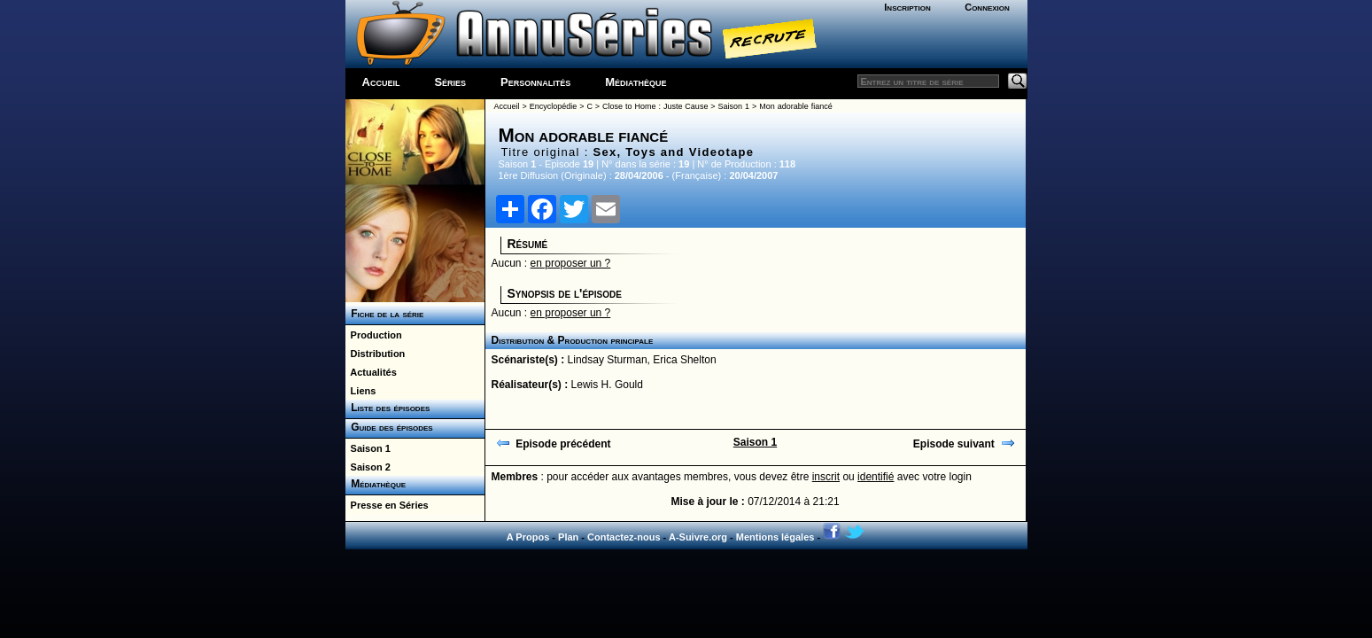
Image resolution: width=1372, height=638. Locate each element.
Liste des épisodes (387, 407)
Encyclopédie (553, 106)
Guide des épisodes (389, 427)
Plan (568, 537)
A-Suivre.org (698, 537)
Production (373, 335)
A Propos (528, 537)
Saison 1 (368, 448)
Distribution (375, 353)
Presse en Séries (387, 505)
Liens (360, 390)
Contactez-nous (624, 537)
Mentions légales (775, 537)
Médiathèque (635, 82)
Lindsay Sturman (607, 360)
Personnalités (535, 82)
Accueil (381, 82)
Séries (450, 82)
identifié (875, 477)
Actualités (371, 372)
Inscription (907, 7)
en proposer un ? (571, 263)
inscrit (826, 477)
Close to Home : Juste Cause (655, 106)
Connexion (987, 7)
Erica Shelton (684, 360)
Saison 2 (368, 467)
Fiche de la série (384, 313)
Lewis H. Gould (607, 384)
